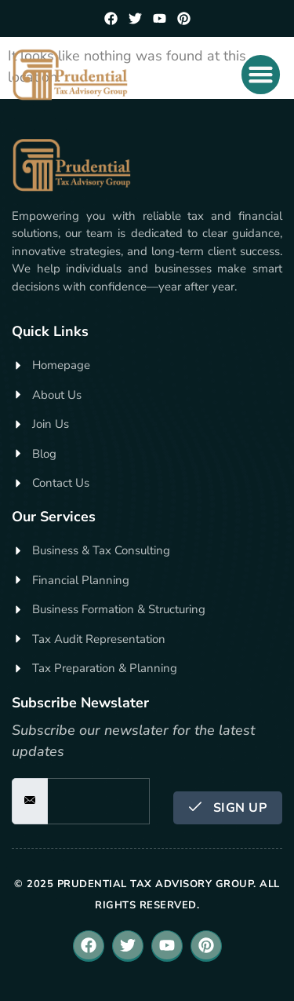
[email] (98, 801)
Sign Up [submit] (228, 808)
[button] (261, 74)
